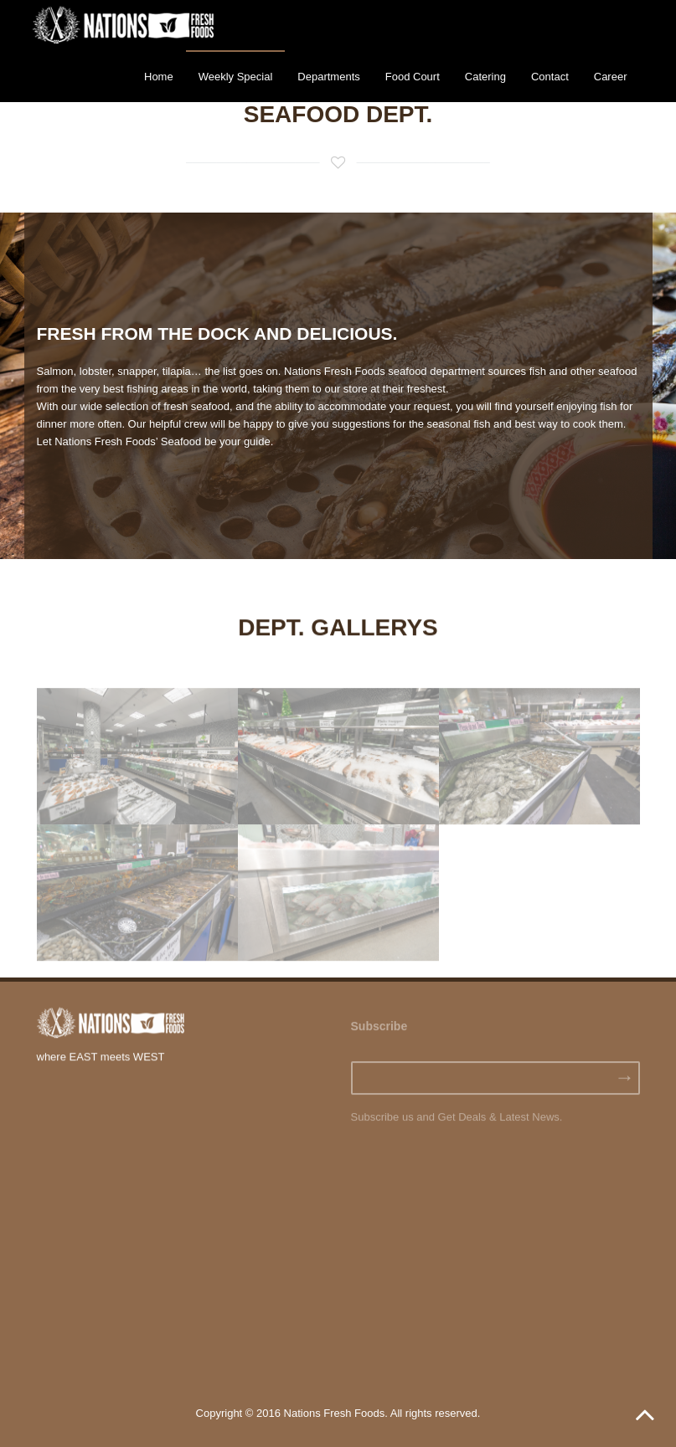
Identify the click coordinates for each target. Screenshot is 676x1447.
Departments (328, 76)
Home (158, 76)
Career (610, 76)
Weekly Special (236, 76)
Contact (550, 76)
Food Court (412, 76)
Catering (485, 76)
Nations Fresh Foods (334, 1413)
